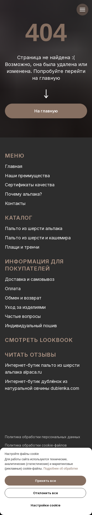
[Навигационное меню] (82, 9)
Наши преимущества (27, 175)
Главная (13, 166)
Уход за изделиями (25, 307)
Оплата (13, 288)
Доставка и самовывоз (29, 279)
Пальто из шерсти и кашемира (38, 237)
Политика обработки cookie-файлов (36, 445)
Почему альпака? (23, 194)
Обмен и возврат (23, 297)
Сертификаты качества (29, 184)
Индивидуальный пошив (31, 325)
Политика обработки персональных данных (42, 437)
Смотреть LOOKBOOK (39, 340)
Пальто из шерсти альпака (33, 228)
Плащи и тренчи (22, 247)
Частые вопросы (23, 316)
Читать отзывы (30, 355)
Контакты (15, 203)
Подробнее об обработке (60, 468)
